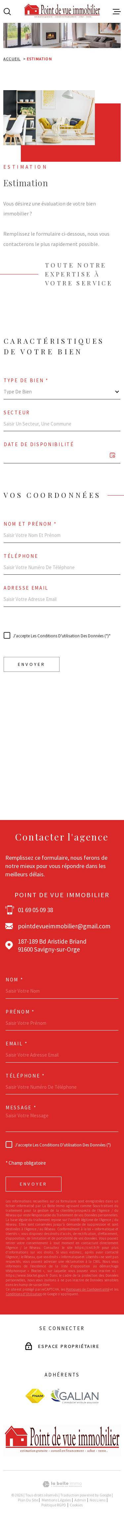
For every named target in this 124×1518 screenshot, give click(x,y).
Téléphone (21, 556)
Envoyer (31, 664)
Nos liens (97, 1499)
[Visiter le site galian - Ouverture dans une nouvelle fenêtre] (74, 1395)
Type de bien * (26, 380)
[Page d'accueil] (62, 11)
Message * (21, 1107)
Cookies (76, 1505)
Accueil (12, 58)
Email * (17, 1043)
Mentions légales (56, 1499)
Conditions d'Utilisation (22, 778)
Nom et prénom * (30, 523)
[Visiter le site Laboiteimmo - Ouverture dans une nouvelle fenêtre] (62, 1484)
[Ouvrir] (7, 12)
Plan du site (28, 1499)
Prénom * (20, 1011)
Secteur (17, 412)
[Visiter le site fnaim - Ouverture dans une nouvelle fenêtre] (35, 1396)
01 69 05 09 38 (35, 910)
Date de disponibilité (39, 444)
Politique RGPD (53, 1504)
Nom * (14, 979)
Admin (80, 1499)
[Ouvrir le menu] (117, 12)
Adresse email (26, 587)
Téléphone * (25, 1075)
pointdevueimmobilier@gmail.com (64, 926)
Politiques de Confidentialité (88, 773)
